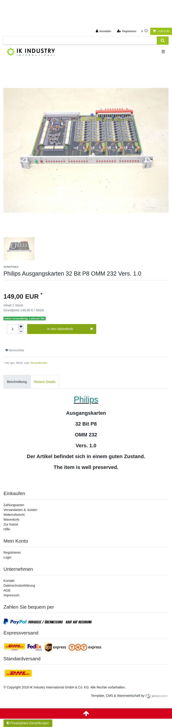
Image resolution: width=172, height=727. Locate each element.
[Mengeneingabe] (12, 329)
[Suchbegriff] (80, 40)
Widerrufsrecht (14, 515)
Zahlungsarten (13, 505)
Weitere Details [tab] (45, 382)
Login (7, 557)
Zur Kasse (10, 524)
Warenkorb (11, 519)
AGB (6, 590)
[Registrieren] (126, 31)
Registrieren (12, 552)
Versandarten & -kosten (20, 510)
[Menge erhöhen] (21, 326)
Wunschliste (14, 350)
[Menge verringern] (21, 331)
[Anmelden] (103, 31)
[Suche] (163, 40)
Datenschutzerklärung (19, 585)
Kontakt (8, 581)
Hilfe (6, 529)
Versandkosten (38, 362)
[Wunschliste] (144, 31)
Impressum (11, 595)
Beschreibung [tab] (17, 382)
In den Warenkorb (70, 329)
